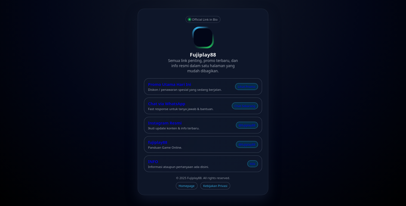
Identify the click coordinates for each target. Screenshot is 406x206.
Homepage (187, 186)
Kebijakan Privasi (215, 186)
